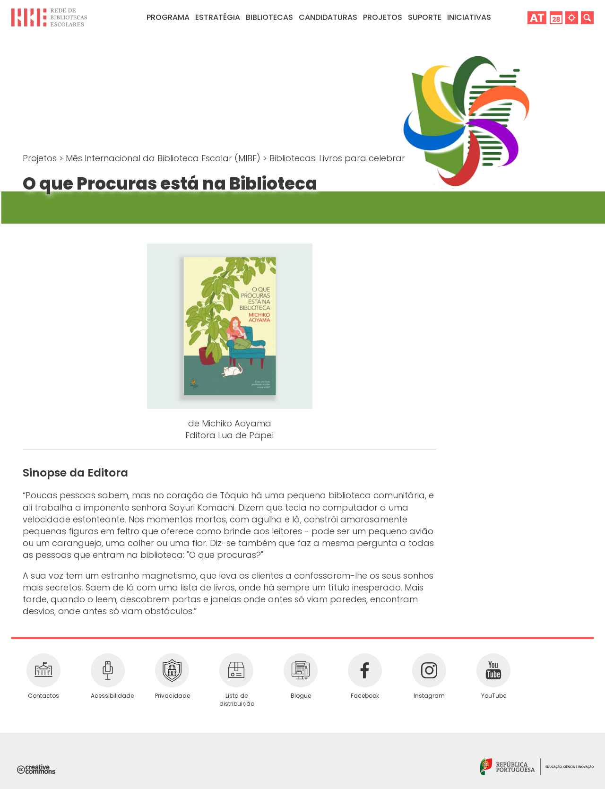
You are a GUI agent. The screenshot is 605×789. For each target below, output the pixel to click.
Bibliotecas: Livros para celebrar (337, 158)
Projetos (382, 17)
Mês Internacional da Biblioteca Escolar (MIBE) (164, 158)
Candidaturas (328, 17)
